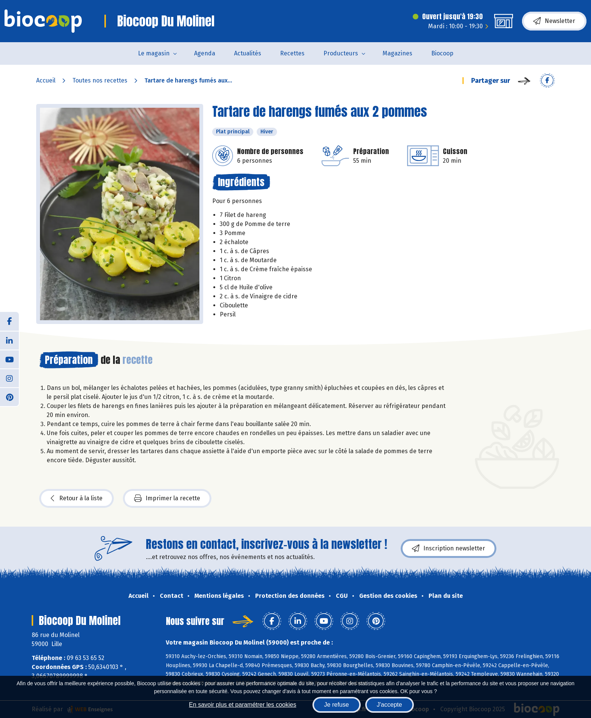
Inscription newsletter (448, 548)
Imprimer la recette (167, 498)
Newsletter (554, 21)
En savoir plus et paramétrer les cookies (242, 704)
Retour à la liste (77, 498)
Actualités (247, 53)
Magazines (397, 53)
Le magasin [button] (154, 53)
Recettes (292, 53)
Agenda (204, 53)
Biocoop (442, 53)
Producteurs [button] (340, 53)
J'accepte (389, 704)
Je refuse (336, 704)
